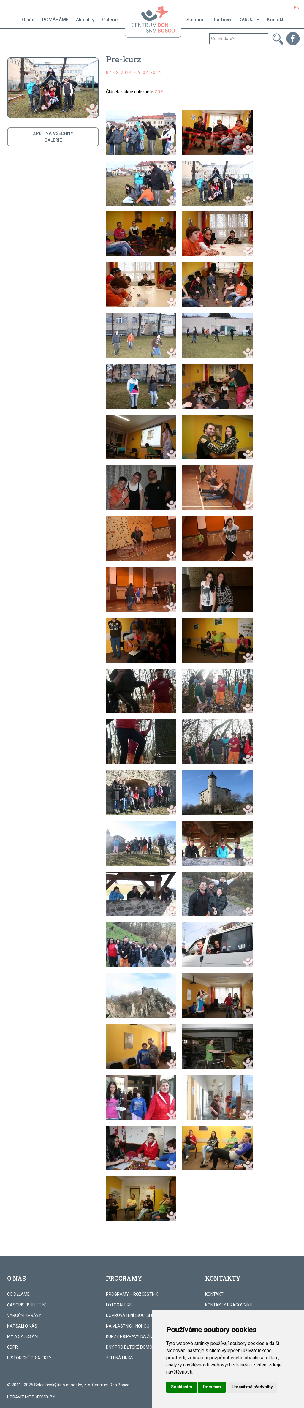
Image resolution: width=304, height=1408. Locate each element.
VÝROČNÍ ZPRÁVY (24, 1315)
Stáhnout (196, 20)
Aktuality (85, 20)
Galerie (110, 20)
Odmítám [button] (212, 1387)
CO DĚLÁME (18, 1294)
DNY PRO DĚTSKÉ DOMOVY (132, 1347)
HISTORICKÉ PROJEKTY (29, 1357)
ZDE (158, 91)
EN (297, 7)
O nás (28, 20)
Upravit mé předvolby (31, 1397)
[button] (141, 132)
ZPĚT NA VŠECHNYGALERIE (53, 137)
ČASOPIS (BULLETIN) (27, 1305)
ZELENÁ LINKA (119, 1357)
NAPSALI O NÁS (22, 1326)
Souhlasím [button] (181, 1387)
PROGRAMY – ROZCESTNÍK (132, 1294)
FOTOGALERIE (119, 1305)
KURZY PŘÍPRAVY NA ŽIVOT (132, 1336)
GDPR (12, 1347)
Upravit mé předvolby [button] (252, 1387)
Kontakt (275, 20)
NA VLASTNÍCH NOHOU (127, 1326)
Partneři (222, 20)
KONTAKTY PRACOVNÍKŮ (228, 1305)
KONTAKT (214, 1294)
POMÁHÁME (55, 20)
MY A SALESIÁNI (22, 1336)
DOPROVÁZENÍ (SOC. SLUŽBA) (134, 1315)
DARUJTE (248, 20)
